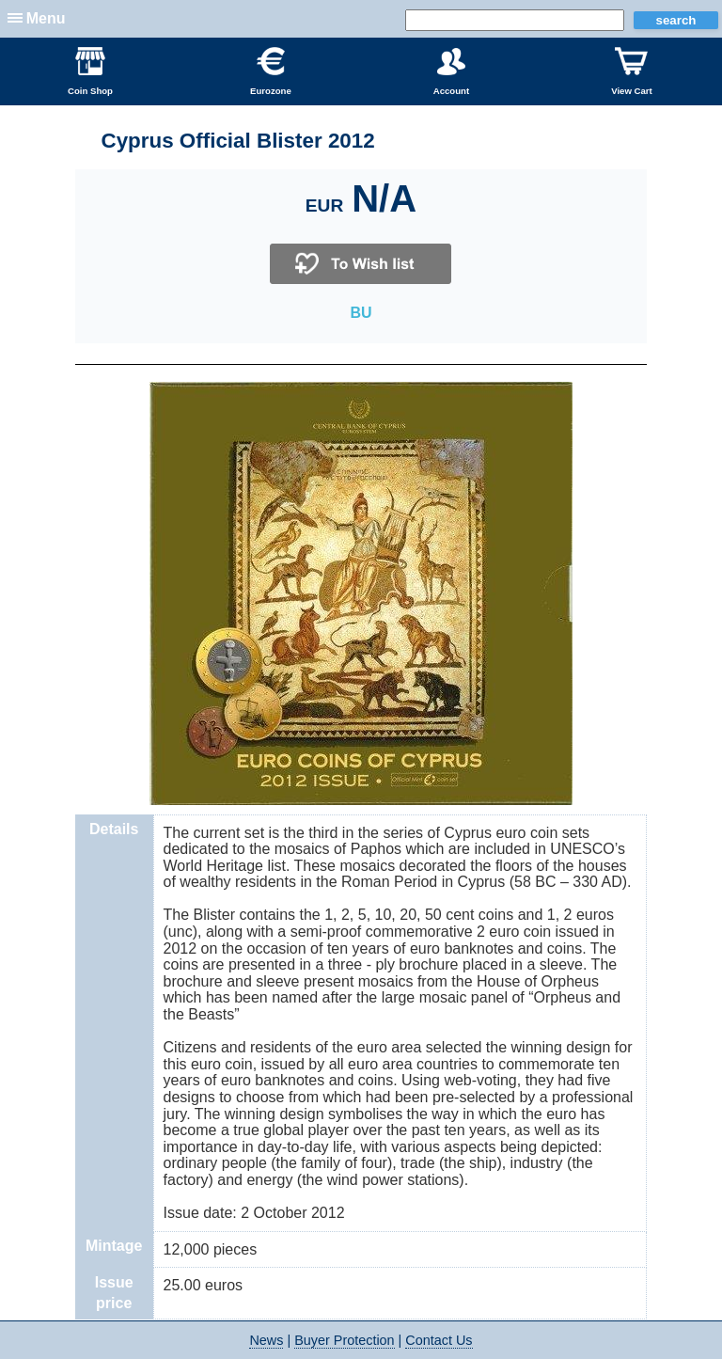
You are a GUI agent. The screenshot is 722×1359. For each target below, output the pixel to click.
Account (451, 71)
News (266, 1340)
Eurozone (270, 71)
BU (360, 313)
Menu (46, 18)
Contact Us (438, 1340)
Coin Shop (90, 71)
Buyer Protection (344, 1340)
